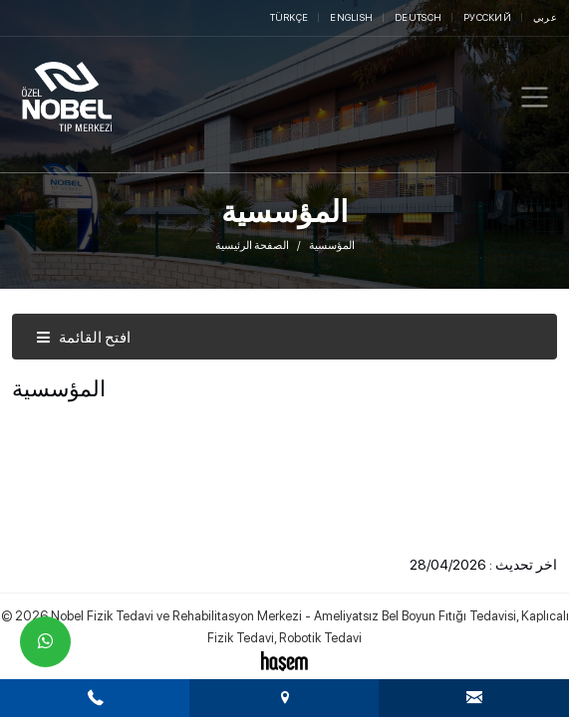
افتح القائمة (83, 338)
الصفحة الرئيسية (252, 245)
